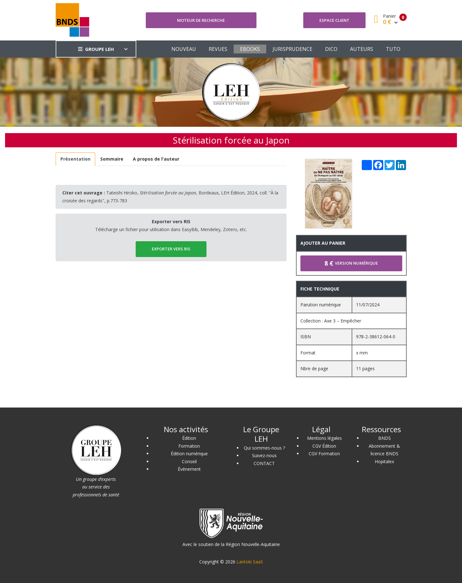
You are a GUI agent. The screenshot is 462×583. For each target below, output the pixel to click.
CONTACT (264, 463)
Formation (189, 446)
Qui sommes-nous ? (264, 448)
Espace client (334, 20)
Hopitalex (384, 461)
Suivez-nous (264, 455)
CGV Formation (324, 454)
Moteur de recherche (201, 20)
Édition (189, 438)
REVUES (218, 49)
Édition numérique (189, 454)
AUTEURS (361, 49)
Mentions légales (324, 438)
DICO (331, 49)
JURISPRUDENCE (292, 49)
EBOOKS (250, 49)
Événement (189, 469)
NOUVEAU (183, 49)
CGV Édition (324, 446)
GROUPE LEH (96, 49)
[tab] (75, 159)
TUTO (393, 49)
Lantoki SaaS (250, 562)
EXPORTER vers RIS (171, 249)
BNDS (384, 438)
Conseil (189, 461)
